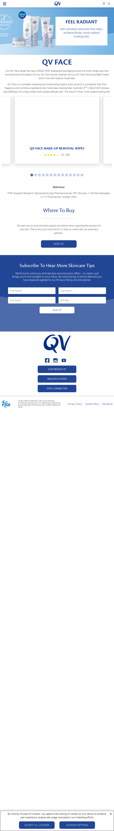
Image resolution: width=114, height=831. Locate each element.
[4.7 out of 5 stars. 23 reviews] (29, 587)
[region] (57, 821)
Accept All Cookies (36, 825)
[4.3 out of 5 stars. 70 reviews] (29, 300)
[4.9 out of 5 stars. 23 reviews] (85, 229)
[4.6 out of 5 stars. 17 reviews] (85, 515)
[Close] (110, 814)
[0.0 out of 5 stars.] (85, 157)
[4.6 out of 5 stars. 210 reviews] (29, 226)
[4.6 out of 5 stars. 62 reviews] (29, 444)
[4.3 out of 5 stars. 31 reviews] (85, 298)
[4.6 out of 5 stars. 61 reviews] (85, 444)
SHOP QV (59, 661)
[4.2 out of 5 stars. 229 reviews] (29, 372)
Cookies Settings (77, 825)
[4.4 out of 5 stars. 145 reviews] (85, 372)
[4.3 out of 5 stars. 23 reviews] (29, 157)
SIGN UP (57, 727)
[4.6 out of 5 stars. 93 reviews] (29, 515)
